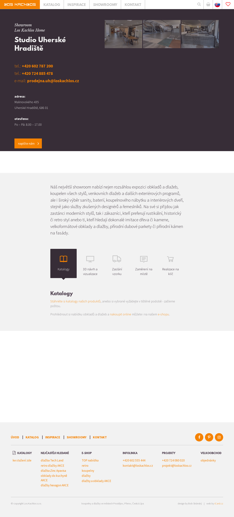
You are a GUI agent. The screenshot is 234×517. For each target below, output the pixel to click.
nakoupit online (120, 314)
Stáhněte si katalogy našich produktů (75, 301)
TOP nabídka (90, 460)
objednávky (208, 460)
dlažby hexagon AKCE (55, 485)
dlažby (86, 476)
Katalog (32, 437)
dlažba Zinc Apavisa (53, 471)
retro (85, 466)
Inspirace (52, 437)
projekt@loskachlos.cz (177, 466)
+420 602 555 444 (134, 460)
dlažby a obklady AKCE (96, 481)
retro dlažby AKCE (52, 466)
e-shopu (163, 314)
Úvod (15, 437)
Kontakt (100, 437)
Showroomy (76, 437)
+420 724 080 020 (173, 460)
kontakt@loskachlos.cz (138, 466)
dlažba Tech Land (52, 460)
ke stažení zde (22, 460)
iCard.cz (219, 503)
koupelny (88, 471)
